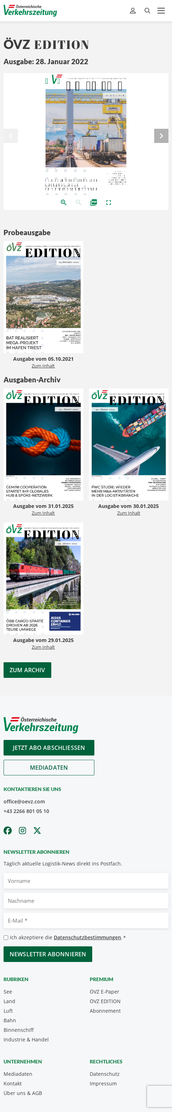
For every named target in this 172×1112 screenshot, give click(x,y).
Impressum (103, 1083)
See (8, 991)
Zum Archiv (27, 670)
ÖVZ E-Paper (104, 991)
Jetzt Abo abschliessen (49, 748)
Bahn (10, 1020)
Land (9, 1001)
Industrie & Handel (26, 1039)
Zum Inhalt (43, 366)
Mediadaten (49, 767)
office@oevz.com (24, 801)
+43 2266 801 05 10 (26, 811)
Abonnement (105, 1010)
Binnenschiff (19, 1030)
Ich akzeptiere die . (68, 937)
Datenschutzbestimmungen (87, 937)
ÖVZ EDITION (105, 1001)
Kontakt (13, 1083)
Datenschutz (105, 1073)
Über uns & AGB (23, 1093)
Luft (8, 1010)
